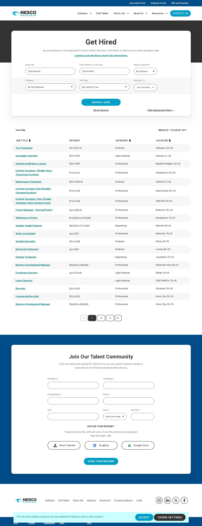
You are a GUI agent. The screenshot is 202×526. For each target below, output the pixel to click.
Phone (106, 394)
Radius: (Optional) (141, 65)
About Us (138, 13)
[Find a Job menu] (128, 13)
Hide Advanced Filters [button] (161, 110)
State (106, 410)
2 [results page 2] (101, 318)
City (50, 410)
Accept (144, 517)
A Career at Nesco (123, 500)
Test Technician (24, 148)
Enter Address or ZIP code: (91, 65)
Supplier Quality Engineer (29, 225)
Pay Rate (139, 80)
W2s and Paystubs (180, 3)
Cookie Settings (170, 517)
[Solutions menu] (90, 13)
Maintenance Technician (28, 181)
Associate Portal (137, 3)
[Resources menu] (167, 13)
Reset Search (101, 110)
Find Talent (102, 13)
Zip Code (135, 410)
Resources (158, 13)
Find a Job (119, 13)
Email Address (55, 394)
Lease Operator (24, 280)
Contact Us (180, 13)
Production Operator (27, 272)
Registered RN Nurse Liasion (31, 163)
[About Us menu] (146, 13)
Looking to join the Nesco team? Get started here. (101, 55)
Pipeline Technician (26, 257)
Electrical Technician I (27, 249)
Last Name (108, 379)
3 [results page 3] (110, 318)
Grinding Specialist (25, 241)
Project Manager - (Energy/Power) (34, 210)
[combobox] (145, 87)
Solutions (82, 13)
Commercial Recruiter (27, 296)
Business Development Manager (33, 265)
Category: (29, 80)
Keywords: (30, 65)
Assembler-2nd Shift (26, 156)
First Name (53, 379)
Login (139, 500)
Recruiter (21, 288)
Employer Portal (158, 3)
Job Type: (84, 80)
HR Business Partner (27, 218)
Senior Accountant (25, 233)
